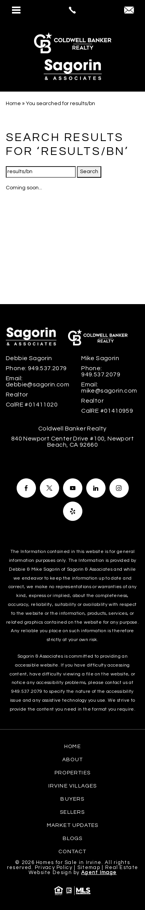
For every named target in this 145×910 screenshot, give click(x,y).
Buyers (72, 799)
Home (72, 746)
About (72, 759)
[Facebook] (26, 488)
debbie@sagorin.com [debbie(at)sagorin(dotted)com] (37, 384)
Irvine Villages (72, 786)
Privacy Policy (53, 867)
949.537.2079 (26, 691)
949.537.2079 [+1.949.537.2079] (47, 368)
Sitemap (88, 867)
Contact (72, 851)
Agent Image (98, 872)
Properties (72, 773)
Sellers (72, 812)
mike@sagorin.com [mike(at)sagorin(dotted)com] (109, 391)
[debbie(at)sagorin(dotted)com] (129, 11)
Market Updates (73, 825)
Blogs (73, 838)
